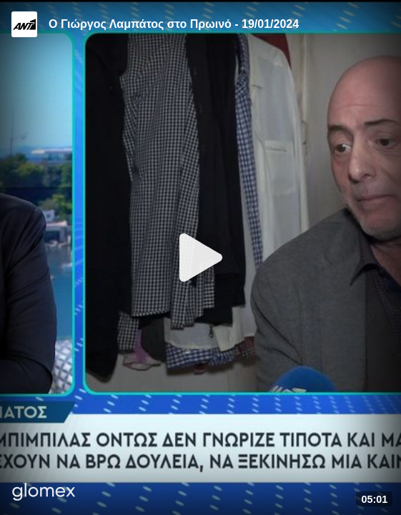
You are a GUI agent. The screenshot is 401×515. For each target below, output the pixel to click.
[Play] (201, 257)
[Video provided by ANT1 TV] (24, 24)
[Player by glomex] (43, 493)
